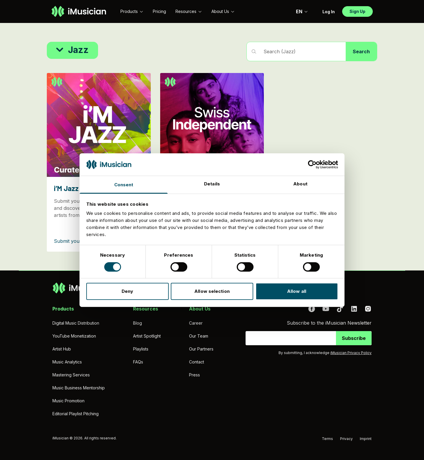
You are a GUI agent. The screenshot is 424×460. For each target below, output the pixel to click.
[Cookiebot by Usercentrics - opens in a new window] (312, 164)
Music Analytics (67, 361)
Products (131, 11)
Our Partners (201, 348)
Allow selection (212, 291)
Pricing (159, 11)
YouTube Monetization (74, 335)
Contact (196, 361)
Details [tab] (212, 184)
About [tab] (300, 184)
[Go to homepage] (78, 11)
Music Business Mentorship (78, 387)
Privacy (346, 438)
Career (196, 323)
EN (302, 11)
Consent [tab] (123, 184)
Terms (327, 438)
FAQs (138, 361)
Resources (188, 11)
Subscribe (354, 338)
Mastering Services (71, 374)
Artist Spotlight (147, 335)
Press (194, 374)
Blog (137, 323)
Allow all (296, 291)
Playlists (140, 348)
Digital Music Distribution (75, 323)
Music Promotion (68, 400)
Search (361, 51)
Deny (127, 291)
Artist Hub (61, 348)
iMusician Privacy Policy (351, 353)
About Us (223, 11)
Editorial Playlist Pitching (75, 413)
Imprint (366, 438)
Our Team (198, 335)
